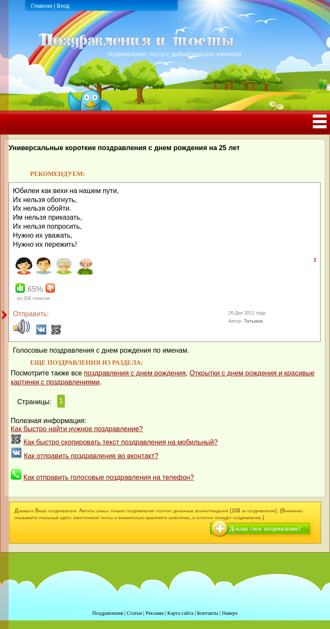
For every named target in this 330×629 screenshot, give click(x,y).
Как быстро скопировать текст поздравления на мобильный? (120, 442)
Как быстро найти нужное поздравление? (77, 428)
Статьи (134, 613)
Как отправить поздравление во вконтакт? (91, 456)
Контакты (207, 613)
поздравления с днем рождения (135, 373)
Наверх (230, 613)
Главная (41, 6)
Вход (63, 6)
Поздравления (107, 613)
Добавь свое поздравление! (265, 529)
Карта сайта (180, 613)
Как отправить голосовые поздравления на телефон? (108, 477)
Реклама (155, 613)
